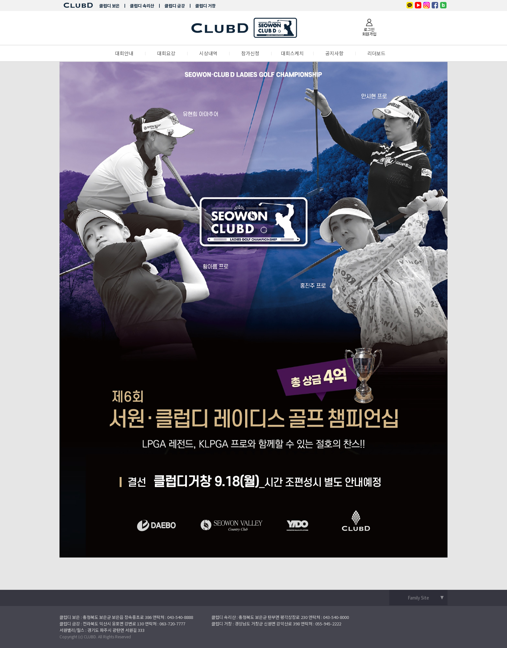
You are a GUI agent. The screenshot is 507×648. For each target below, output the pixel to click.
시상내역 (208, 53)
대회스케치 (292, 53)
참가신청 (250, 53)
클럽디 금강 (175, 6)
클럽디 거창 (205, 6)
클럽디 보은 (109, 6)
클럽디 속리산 (142, 6)
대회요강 (166, 53)
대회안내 (124, 53)
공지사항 (334, 53)
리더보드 (376, 53)
